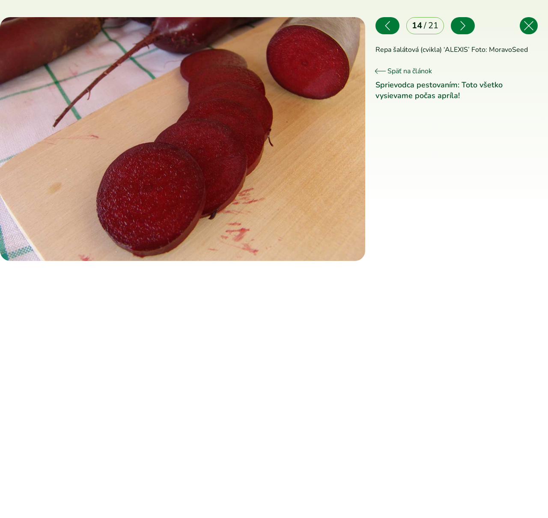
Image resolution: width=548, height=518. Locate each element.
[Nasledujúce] (274, 139)
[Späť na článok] (529, 25)
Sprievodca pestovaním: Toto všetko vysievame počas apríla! (439, 90)
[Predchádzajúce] (91, 139)
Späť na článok (403, 71)
